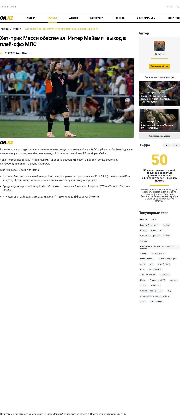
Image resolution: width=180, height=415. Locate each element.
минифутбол (156, 230)
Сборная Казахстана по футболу (154, 296)
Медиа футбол (146, 259)
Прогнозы (174, 17)
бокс (142, 264)
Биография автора (159, 66)
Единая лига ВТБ (157, 280)
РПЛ (154, 220)
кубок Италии (158, 253)
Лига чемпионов (147, 275)
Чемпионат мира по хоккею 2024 (155, 236)
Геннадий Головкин (149, 225)
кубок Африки (155, 269)
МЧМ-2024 (155, 285)
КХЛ (142, 269)
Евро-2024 (165, 275)
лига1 (142, 302)
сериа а (173, 280)
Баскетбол (96, 17)
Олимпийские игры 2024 (151, 291)
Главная (30, 17)
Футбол (52, 17)
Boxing (143, 230)
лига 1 (143, 285)
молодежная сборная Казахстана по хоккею (156, 247)
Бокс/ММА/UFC (146, 17)
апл (151, 264)
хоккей (143, 253)
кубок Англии (156, 302)
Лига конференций (167, 259)
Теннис (120, 17)
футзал (166, 225)
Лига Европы (164, 264)
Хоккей (73, 17)
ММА (142, 280)
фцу (169, 291)
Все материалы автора (159, 136)
